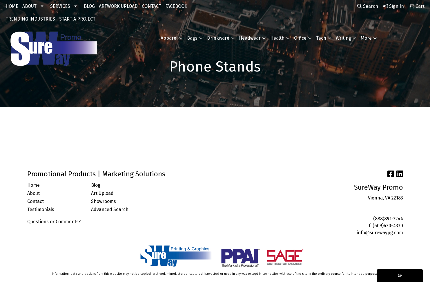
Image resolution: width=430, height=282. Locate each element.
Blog (95, 185)
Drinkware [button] (218, 38)
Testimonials (40, 209)
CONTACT (151, 6)
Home (33, 185)
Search (367, 6)
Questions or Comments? (54, 221)
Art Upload (102, 193)
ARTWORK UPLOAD (118, 6)
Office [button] (300, 38)
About (33, 193)
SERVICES (60, 6)
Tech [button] (321, 38)
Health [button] (277, 38)
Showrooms (103, 201)
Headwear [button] (250, 38)
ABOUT (29, 6)
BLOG (89, 6)
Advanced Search (109, 209)
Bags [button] (192, 38)
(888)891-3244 (388, 218)
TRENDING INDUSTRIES (30, 19)
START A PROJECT (77, 19)
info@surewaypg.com (380, 232)
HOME (12, 6)
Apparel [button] (169, 38)
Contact (35, 201)
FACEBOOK (176, 6)
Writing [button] (343, 38)
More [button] (366, 38)
